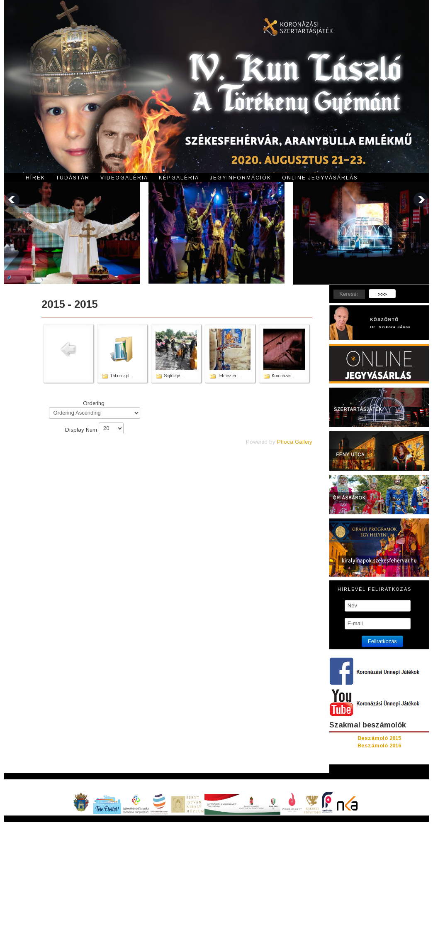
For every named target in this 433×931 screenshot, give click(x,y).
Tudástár (73, 178)
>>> (382, 294)
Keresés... (329, 289)
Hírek (35, 178)
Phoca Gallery (294, 442)
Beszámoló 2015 (379, 738)
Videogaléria (124, 178)
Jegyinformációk (240, 178)
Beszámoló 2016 (379, 745)
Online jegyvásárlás (320, 178)
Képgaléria (179, 178)
